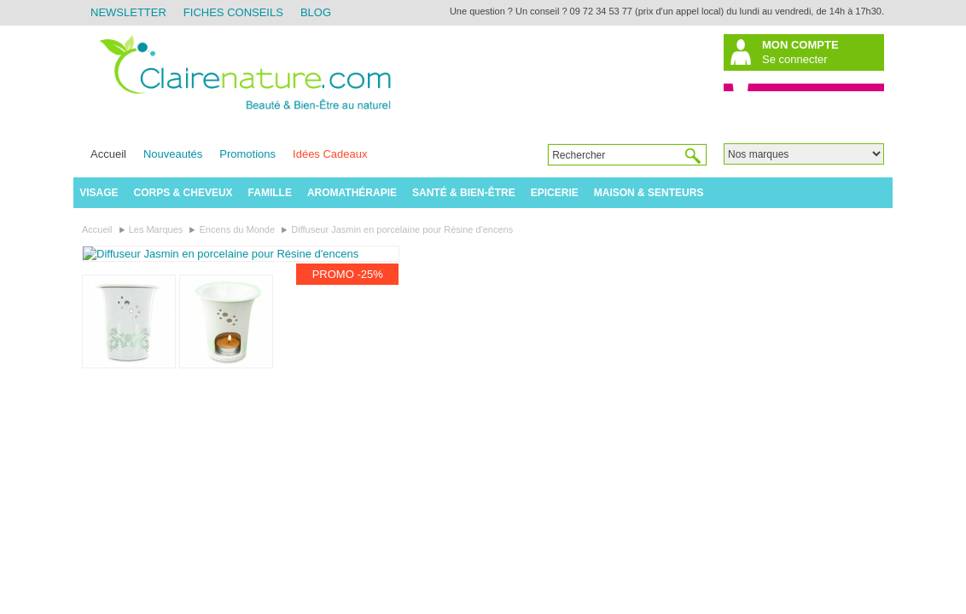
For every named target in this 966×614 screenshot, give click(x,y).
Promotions (247, 154)
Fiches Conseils (233, 12)
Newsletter (128, 12)
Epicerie (555, 193)
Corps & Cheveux (183, 193)
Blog (315, 12)
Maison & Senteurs (649, 193)
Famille (270, 193)
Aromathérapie (352, 193)
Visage (98, 193)
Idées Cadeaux (330, 154)
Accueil (108, 154)
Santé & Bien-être (463, 193)
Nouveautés (172, 154)
